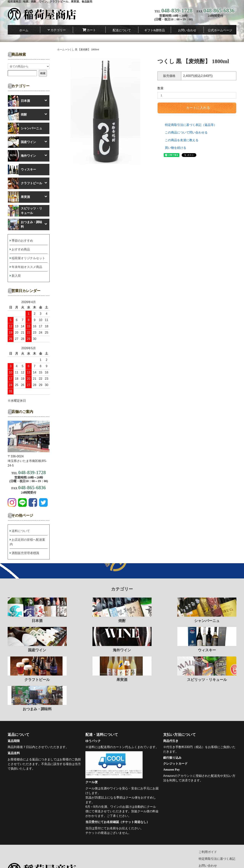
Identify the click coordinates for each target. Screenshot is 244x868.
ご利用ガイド (208, 822)
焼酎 (17, 114)
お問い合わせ (187, 30)
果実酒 (19, 197)
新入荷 (16, 275)
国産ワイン (22, 142)
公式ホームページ (220, 30)
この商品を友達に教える (181, 140)
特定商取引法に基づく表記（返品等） (191, 124)
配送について (122, 30)
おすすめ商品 (21, 249)
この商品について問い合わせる (186, 132)
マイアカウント (209, 850)
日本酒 (19, 101)
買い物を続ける (175, 147)
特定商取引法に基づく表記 (217, 829)
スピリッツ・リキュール (25, 210)
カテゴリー (58, 30)
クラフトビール (25, 183)
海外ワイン (22, 156)
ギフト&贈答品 (154, 30)
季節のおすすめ (22, 240)
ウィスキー (22, 169)
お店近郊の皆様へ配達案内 (27, 542)
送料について (21, 531)
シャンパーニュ (25, 128)
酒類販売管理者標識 (25, 553)
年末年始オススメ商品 (27, 267)
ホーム (23, 30)
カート (91, 30)
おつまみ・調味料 (25, 224)
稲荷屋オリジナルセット (28, 258)
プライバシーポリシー (214, 843)
